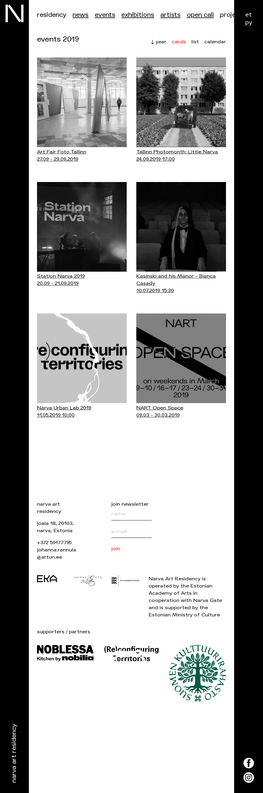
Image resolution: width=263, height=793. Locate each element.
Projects (233, 15)
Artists (170, 15)
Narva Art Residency (14, 753)
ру (248, 22)
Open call (200, 15)
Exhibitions (137, 15)
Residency (52, 15)
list (195, 42)
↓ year (158, 42)
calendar (215, 41)
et (248, 14)
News (80, 15)
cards (179, 41)
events (105, 15)
